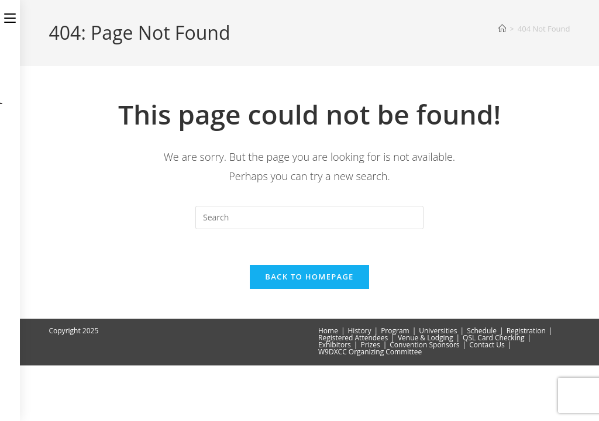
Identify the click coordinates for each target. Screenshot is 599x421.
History (359, 386)
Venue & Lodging (425, 393)
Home (328, 386)
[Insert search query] (309, 217)
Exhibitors (334, 400)
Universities (438, 386)
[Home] (502, 28)
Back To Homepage (309, 276)
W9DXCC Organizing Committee (370, 407)
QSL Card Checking (494, 393)
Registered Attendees (353, 393)
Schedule (482, 386)
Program (395, 386)
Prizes (370, 400)
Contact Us (487, 400)
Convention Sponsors (424, 400)
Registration (526, 386)
